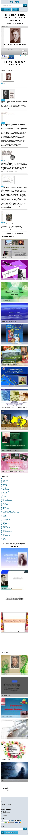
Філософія (5, 537)
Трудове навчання (6, 528)
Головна (2, 12)
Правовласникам (6, 812)
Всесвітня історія (6, 491)
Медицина (5, 505)
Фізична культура (6, 535)
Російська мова (6, 524)
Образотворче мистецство (8, 511)
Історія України (6, 480)
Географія (5, 492)
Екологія (4, 496)
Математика (5, 504)
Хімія (4, 538)
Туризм (4, 530)
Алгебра (4, 481)
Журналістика (5, 499)
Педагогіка (5, 514)
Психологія (5, 520)
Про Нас (4, 811)
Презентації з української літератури (11, 12)
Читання (4, 539)
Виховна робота (6, 489)
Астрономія (5, 485)
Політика (4, 515)
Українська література (7, 531)
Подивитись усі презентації (5, 789)
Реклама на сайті (6, 813)
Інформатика (5, 478)
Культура (4, 503)
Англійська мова (6, 482)
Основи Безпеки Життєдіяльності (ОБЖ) (11, 512)
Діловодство (5, 495)
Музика (4, 507)
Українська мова (6, 532)
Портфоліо (5, 516)
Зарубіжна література (7, 500)
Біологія (4, 488)
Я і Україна (5, 541)
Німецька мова (6, 508)
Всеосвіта (5, 815)
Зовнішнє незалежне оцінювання (9, 501)
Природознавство (6, 519)
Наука (4, 509)
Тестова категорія (6, 527)
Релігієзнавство (6, 523)
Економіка (5, 497)
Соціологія (5, 526)
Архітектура (5, 484)
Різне (4, 522)
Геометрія (5, 493)
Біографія (5, 486)
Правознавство (6, 518)
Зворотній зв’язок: (10, 802)
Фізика (4, 534)
